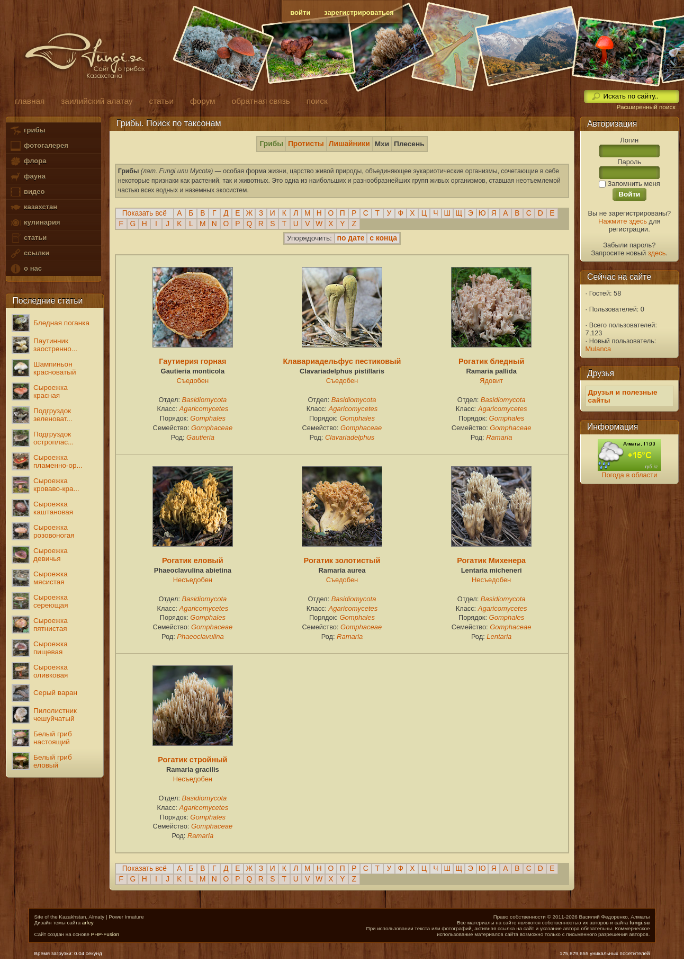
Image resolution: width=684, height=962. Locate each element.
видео (27, 192)
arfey (88, 922)
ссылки (29, 253)
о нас (25, 268)
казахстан (33, 207)
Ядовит (491, 381)
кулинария (34, 222)
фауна (27, 176)
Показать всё (144, 213)
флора (28, 161)
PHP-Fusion (105, 934)
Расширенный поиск (645, 107)
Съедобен (193, 381)
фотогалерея (38, 146)
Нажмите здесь (622, 221)
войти (300, 12)
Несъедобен (192, 580)
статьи (28, 238)
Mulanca (598, 349)
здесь (657, 253)
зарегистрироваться (359, 12)
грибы (27, 130)
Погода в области (629, 475)
